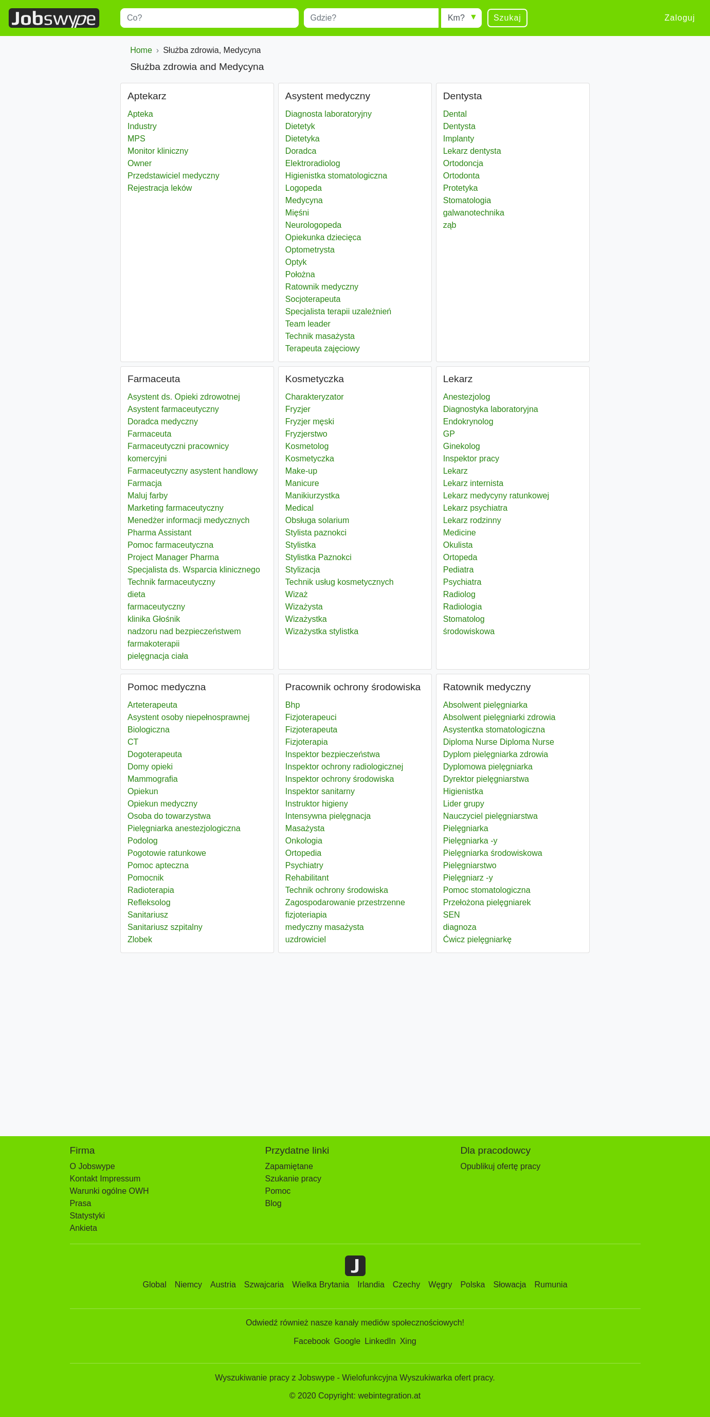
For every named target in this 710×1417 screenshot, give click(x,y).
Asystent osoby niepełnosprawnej (188, 717)
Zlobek (140, 939)
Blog (273, 1203)
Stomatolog (464, 619)
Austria (223, 1284)
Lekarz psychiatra (475, 508)
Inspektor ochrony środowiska (339, 779)
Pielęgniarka (465, 828)
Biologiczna (149, 729)
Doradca (300, 151)
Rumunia (551, 1284)
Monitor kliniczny (158, 151)
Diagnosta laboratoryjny (328, 114)
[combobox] (209, 18)
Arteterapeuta (152, 705)
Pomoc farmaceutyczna (170, 545)
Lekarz (455, 471)
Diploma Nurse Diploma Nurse (498, 742)
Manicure (302, 483)
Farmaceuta (149, 433)
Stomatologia (467, 200)
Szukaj (507, 17)
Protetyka (460, 188)
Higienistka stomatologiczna (336, 175)
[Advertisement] (355, 1039)
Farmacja (145, 483)
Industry (142, 126)
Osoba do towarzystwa (169, 816)
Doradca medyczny (163, 421)
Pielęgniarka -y (470, 840)
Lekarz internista (473, 483)
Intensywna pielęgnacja (328, 816)
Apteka (140, 114)
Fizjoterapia (306, 742)
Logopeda (303, 188)
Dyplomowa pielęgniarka (488, 766)
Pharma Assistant (160, 532)
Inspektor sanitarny (320, 791)
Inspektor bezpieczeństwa (332, 754)
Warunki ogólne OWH (109, 1191)
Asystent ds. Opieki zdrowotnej (184, 396)
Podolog (143, 840)
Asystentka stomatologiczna (494, 729)
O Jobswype (92, 1166)
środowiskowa (469, 631)
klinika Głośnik (154, 619)
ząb (450, 225)
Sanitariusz (148, 914)
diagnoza (460, 927)
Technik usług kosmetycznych (339, 582)
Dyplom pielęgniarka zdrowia (496, 754)
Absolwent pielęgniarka (485, 705)
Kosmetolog (307, 446)
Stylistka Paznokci (318, 557)
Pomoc (278, 1191)
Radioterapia (151, 890)
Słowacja (509, 1284)
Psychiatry (304, 865)
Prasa (81, 1203)
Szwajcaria (264, 1284)
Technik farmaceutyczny (171, 582)
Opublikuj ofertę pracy (501, 1166)
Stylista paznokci (316, 532)
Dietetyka (302, 138)
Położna (300, 274)
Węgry (440, 1284)
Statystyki (87, 1215)
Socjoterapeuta (313, 299)
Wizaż (296, 594)
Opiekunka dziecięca (323, 237)
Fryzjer (298, 409)
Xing (408, 1341)
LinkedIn (380, 1341)
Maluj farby (148, 495)
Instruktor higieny (316, 803)
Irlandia (370, 1284)
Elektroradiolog (312, 163)
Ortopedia (303, 853)
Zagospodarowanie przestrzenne (345, 902)
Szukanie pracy (293, 1178)
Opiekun (143, 791)
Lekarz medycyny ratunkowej (496, 495)
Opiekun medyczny (162, 803)
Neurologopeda (313, 225)
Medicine (459, 532)
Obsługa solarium (317, 520)
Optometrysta (310, 249)
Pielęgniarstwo (470, 865)
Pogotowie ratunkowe (167, 853)
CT (133, 742)
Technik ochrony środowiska (336, 890)
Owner (140, 163)
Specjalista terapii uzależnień (338, 311)
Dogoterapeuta (155, 754)
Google (347, 1341)
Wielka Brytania (320, 1284)
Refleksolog (149, 902)
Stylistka (300, 545)
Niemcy (188, 1284)
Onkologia (303, 840)
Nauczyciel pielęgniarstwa (490, 816)
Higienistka (463, 791)
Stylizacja (302, 569)
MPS (136, 138)
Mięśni (297, 212)
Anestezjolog (466, 396)
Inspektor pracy (471, 458)
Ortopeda (460, 557)
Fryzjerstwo (306, 433)
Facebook (312, 1341)
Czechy (406, 1284)
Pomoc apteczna (158, 865)
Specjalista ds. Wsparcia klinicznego (194, 569)
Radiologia (462, 606)
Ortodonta (461, 175)
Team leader (308, 323)
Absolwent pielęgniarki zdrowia (499, 717)
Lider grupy (463, 803)
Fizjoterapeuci (311, 717)
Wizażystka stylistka (321, 631)
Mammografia (153, 779)
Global (154, 1284)
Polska (472, 1284)
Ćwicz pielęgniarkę (477, 939)
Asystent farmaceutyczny (173, 409)
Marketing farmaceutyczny (176, 508)
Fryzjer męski (309, 421)
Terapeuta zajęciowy (322, 348)
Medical (299, 508)
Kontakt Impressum (105, 1178)
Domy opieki (150, 766)
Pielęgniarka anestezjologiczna (184, 828)
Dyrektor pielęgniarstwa (486, 779)
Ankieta (83, 1228)
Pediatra (458, 569)
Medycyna (304, 200)
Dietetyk (300, 126)
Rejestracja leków (160, 188)
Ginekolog (461, 446)
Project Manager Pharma (173, 557)
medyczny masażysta (324, 927)
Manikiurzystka (312, 495)
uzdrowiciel (305, 939)
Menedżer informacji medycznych (188, 520)
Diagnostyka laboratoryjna (490, 409)
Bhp (292, 705)
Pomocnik (145, 877)
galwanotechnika (473, 212)
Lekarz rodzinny (472, 520)
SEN (451, 914)
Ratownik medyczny (321, 286)
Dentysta (459, 126)
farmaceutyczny (156, 606)
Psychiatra (462, 582)
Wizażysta (304, 606)
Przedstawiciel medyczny (174, 175)
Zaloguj (680, 17)
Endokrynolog (468, 421)
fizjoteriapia (306, 914)
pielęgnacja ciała (158, 656)
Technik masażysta (320, 336)
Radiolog (459, 594)
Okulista (458, 545)
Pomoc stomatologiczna (487, 890)
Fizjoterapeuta (311, 729)
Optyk (296, 262)
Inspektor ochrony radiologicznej (344, 766)
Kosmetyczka (309, 458)
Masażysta (304, 828)
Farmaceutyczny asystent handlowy (193, 471)
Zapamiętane (289, 1166)
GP (449, 433)
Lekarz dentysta (472, 151)
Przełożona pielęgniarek (487, 902)
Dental (455, 114)
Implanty (458, 138)
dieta (136, 594)
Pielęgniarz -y (468, 877)
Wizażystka (306, 619)
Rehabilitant (307, 877)
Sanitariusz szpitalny (165, 927)
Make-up (301, 471)
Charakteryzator (314, 396)
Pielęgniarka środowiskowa (492, 853)
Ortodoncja (463, 163)
